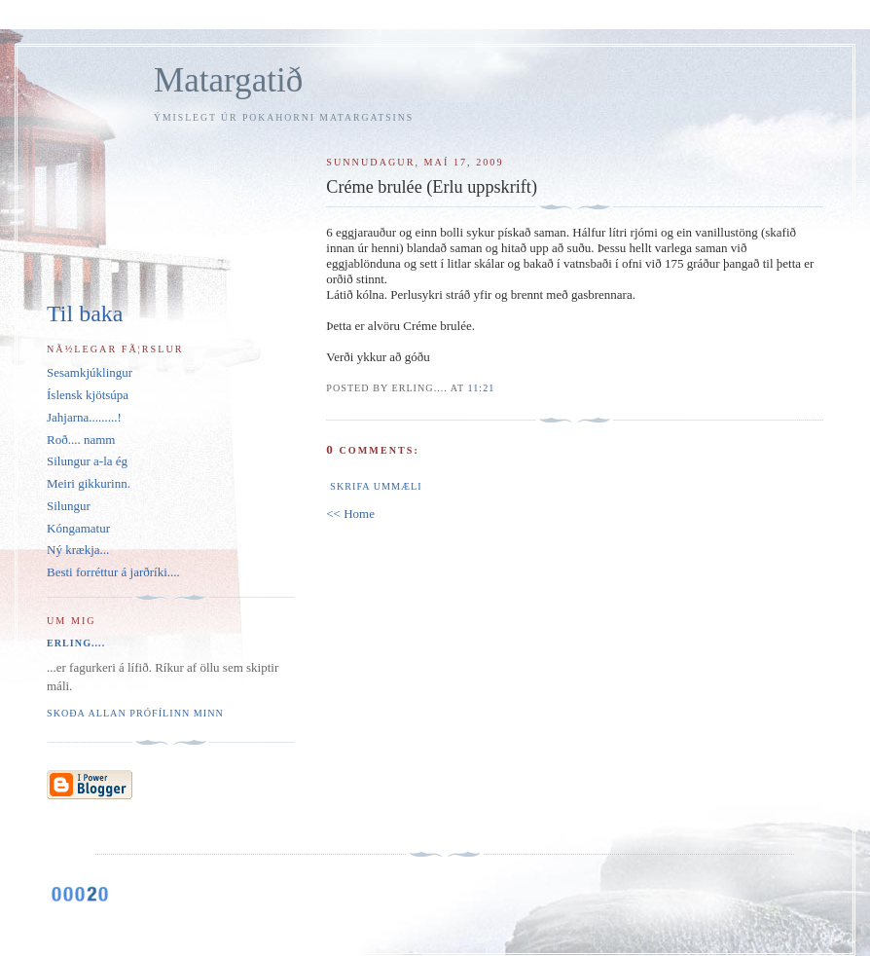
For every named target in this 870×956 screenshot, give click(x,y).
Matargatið (228, 80)
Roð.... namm (81, 439)
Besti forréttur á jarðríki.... (113, 572)
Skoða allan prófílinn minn (135, 713)
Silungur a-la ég (87, 461)
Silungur (69, 505)
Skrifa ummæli (375, 486)
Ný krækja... (78, 549)
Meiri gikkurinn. (88, 483)
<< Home (350, 513)
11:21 (481, 388)
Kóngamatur (78, 528)
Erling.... (76, 643)
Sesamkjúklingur (89, 372)
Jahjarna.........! (84, 417)
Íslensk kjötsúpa (87, 394)
